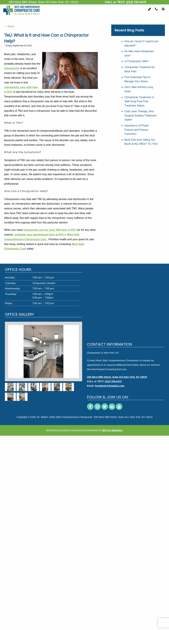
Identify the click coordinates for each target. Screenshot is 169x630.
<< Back (9, 26)
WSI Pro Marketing (112, 430)
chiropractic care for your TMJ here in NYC (49, 229)
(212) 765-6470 (136, 2)
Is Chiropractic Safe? (136, 61)
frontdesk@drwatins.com (110, 385)
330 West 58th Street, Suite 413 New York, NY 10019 (117, 377)
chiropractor (11, 68)
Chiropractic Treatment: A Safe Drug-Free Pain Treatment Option (139, 101)
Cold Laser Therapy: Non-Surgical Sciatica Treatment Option (140, 115)
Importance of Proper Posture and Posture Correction (136, 129)
